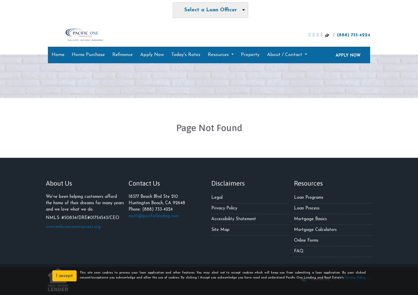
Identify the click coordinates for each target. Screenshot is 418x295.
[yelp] (321, 35)
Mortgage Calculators (315, 230)
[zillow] (327, 35)
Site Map (220, 230)
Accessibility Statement (233, 219)
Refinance (122, 55)
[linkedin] (317, 35)
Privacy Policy (224, 208)
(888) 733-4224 (351, 34)
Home (58, 55)
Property (250, 55)
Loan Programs (308, 198)
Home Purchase (88, 55)
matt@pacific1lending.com (154, 216)
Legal (217, 198)
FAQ (298, 251)
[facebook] (310, 35)
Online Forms (306, 240)
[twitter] (314, 35)
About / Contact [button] (285, 55)
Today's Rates (185, 55)
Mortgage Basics (310, 219)
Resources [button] (219, 55)
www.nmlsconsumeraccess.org (73, 227)
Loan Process (307, 208)
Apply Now (152, 55)
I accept (64, 276)
